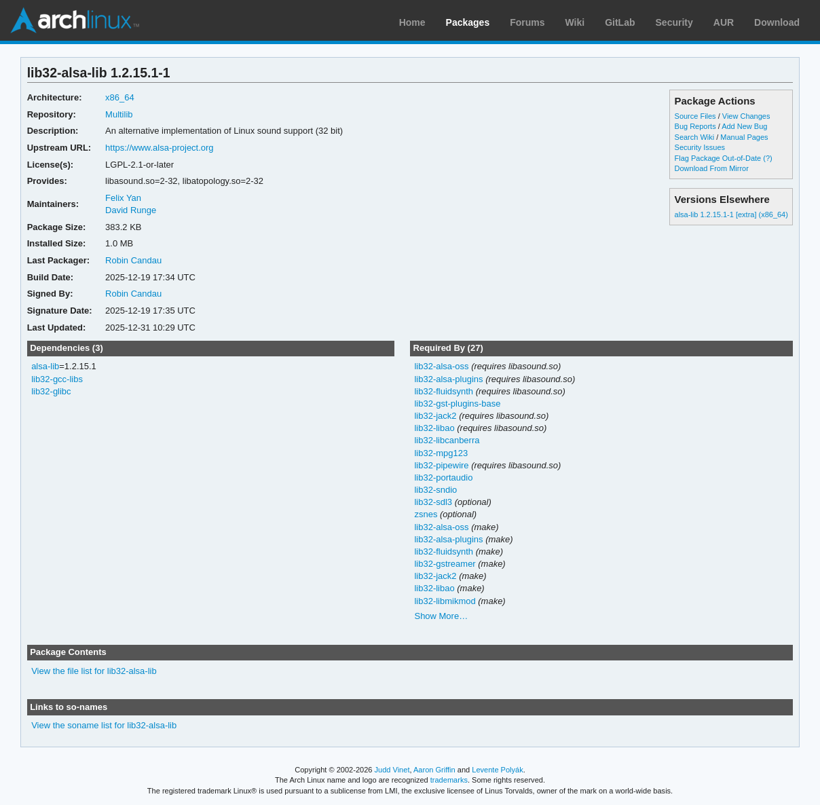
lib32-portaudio (443, 477)
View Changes (746, 116)
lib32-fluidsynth (443, 391)
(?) (767, 158)
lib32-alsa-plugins (448, 379)
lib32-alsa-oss (441, 366)
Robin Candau (133, 260)
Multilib (118, 114)
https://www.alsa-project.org (159, 148)
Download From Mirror (712, 168)
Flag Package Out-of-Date (718, 158)
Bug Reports (695, 126)
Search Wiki (695, 137)
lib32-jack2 (435, 416)
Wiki (575, 22)
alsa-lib (45, 366)
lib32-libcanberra (446, 440)
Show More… (441, 616)
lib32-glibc (51, 391)
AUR (723, 22)
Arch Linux (74, 20)
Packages (468, 22)
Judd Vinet (392, 770)
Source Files (695, 116)
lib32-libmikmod (444, 601)
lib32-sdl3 (433, 502)
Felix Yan (123, 198)
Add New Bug (744, 126)
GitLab (620, 22)
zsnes (425, 514)
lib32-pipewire (441, 465)
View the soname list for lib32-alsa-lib (103, 725)
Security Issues (700, 147)
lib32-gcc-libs (57, 379)
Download (777, 22)
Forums (527, 22)
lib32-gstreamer (444, 564)
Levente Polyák (497, 770)
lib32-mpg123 (441, 453)
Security (674, 22)
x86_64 (119, 97)
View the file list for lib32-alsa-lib (94, 671)
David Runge (130, 210)
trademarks (449, 780)
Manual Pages (744, 137)
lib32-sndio (435, 490)
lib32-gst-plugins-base (457, 403)
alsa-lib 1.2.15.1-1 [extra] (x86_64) (731, 214)
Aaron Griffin (434, 770)
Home (412, 22)
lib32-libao (434, 428)
